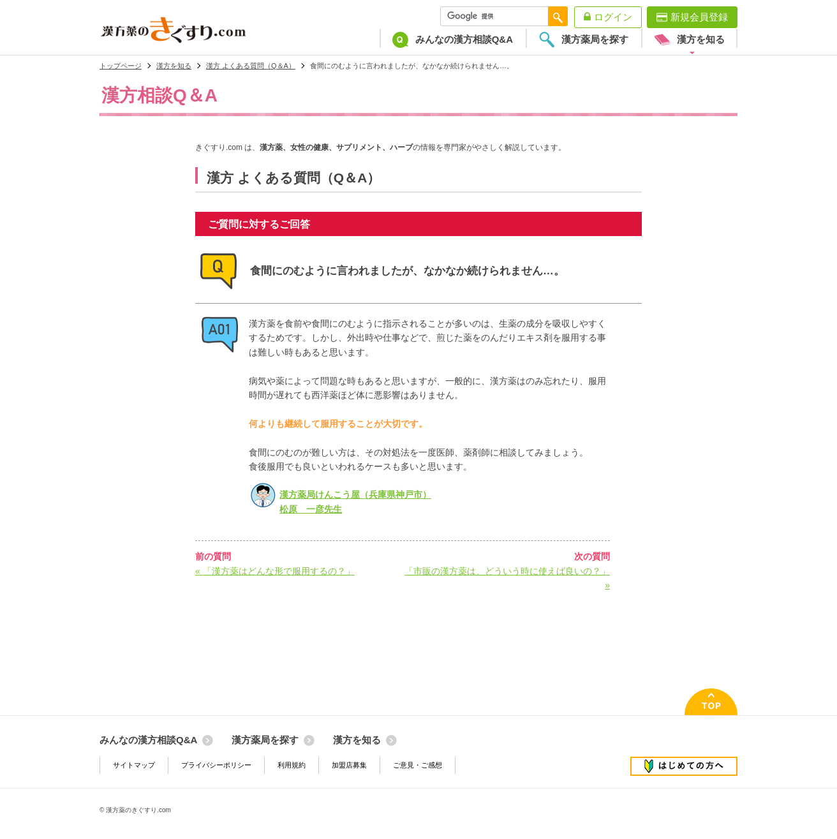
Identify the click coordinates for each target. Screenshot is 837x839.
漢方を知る (173, 66)
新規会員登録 (699, 16)
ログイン (613, 16)
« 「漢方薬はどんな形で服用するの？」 (275, 571)
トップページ (121, 66)
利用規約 (292, 765)
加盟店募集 (349, 765)
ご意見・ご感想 (417, 765)
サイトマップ (134, 765)
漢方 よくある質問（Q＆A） (250, 66)
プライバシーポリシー (216, 765)
